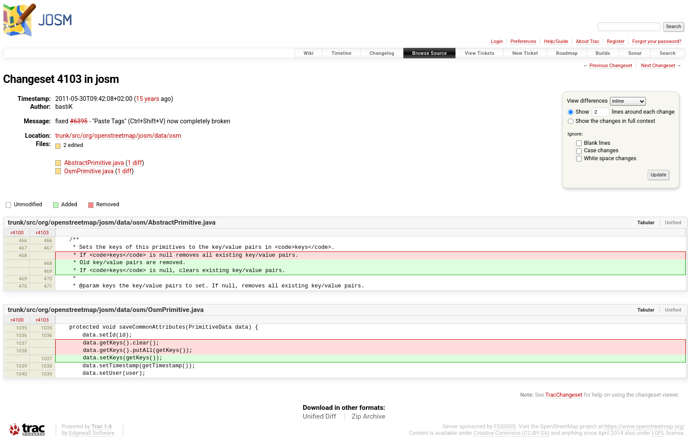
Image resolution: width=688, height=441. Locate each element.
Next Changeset (658, 65)
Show (578, 111)
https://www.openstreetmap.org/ (644, 426)
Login (497, 41)
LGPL (658, 433)
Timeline (341, 53)
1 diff (135, 162)
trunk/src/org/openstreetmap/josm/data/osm (118, 135)
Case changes (601, 150)
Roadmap (567, 53)
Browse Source (429, 53)
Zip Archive (368, 416)
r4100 (17, 232)
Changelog (381, 53)
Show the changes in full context (611, 121)
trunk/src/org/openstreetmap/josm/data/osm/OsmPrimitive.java (106, 310)
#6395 (78, 121)
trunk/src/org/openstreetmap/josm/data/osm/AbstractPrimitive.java (112, 222)
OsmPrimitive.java (89, 171)
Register (615, 41)
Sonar (635, 53)
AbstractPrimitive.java (94, 162)
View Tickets (479, 53)
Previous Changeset (610, 65)
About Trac (587, 41)
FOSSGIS (505, 426)
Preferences (523, 41)
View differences (587, 100)
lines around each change (632, 111)
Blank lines (597, 143)
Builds (603, 53)
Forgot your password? (656, 41)
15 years (147, 98)
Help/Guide (556, 41)
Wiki (309, 53)
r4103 (42, 232)
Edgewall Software (92, 433)
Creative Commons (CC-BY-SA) (512, 433)
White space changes (610, 158)
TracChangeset (564, 394)
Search (667, 53)
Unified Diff (319, 416)
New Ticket (525, 53)
